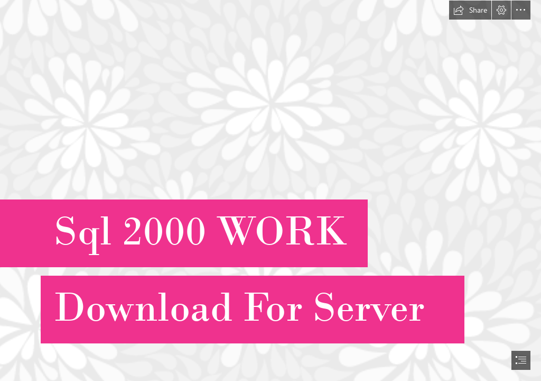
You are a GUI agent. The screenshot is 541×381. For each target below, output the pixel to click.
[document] (270, 190)
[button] (470, 10)
